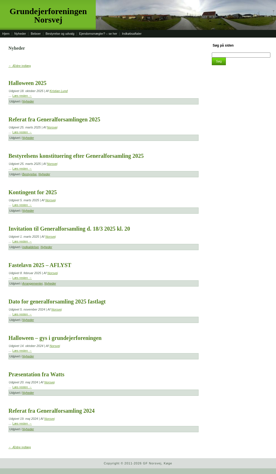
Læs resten (22, 95)
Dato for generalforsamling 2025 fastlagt (57, 301)
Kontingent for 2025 (32, 192)
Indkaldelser (30, 247)
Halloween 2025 (27, 83)
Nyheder (28, 101)
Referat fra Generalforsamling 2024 (51, 411)
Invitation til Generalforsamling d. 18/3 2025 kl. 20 (69, 229)
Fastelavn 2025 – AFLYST (39, 265)
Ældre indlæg (19, 65)
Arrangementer (32, 283)
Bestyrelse (29, 174)
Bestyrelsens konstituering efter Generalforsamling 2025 (76, 156)
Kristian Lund (59, 91)
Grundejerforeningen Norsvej (48, 15)
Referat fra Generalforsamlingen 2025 (54, 119)
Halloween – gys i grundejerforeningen (55, 338)
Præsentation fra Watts (36, 374)
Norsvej (52, 127)
